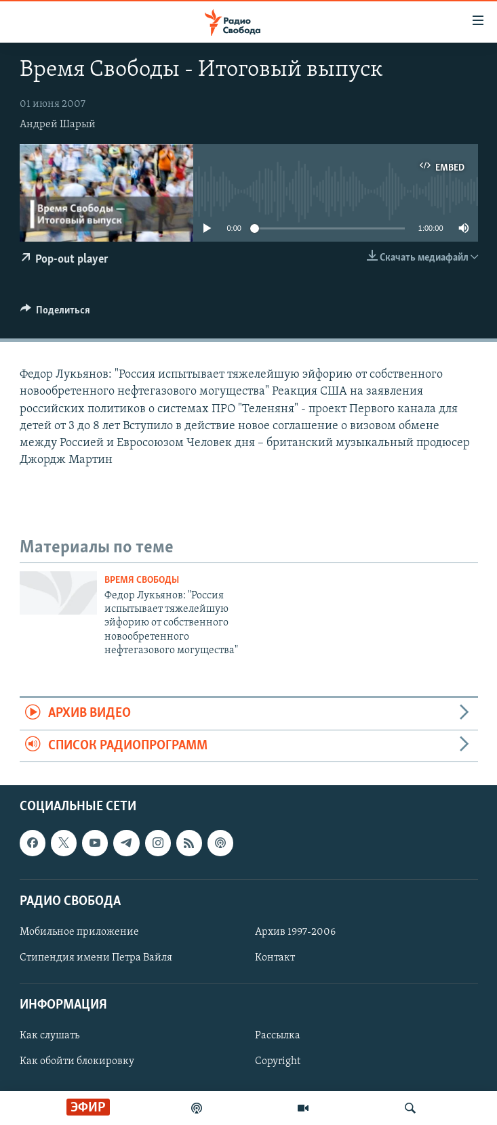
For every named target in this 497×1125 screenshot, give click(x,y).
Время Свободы (141, 580)
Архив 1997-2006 (295, 932)
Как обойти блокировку (77, 1062)
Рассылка (277, 1036)
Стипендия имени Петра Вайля (96, 957)
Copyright (277, 1062)
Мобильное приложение (79, 932)
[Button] (55, 313)
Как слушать (49, 1036)
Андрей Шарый (58, 124)
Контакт (275, 957)
